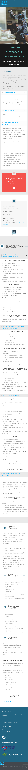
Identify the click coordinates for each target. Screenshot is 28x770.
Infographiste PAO (9, 701)
